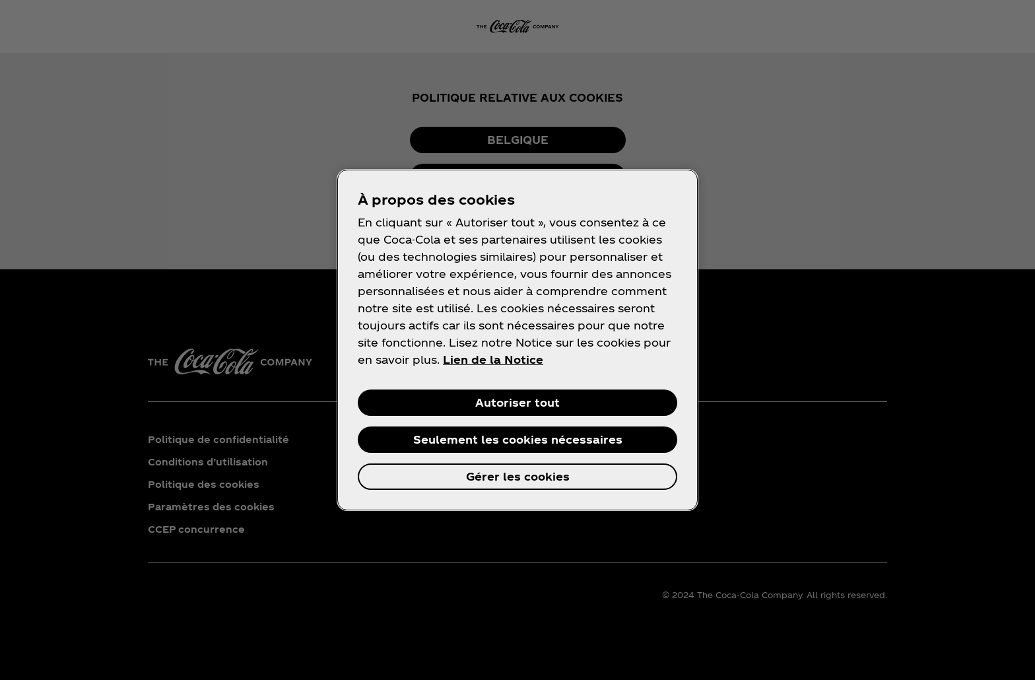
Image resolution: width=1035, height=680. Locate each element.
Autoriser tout (517, 402)
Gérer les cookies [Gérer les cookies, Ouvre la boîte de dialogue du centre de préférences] (518, 476)
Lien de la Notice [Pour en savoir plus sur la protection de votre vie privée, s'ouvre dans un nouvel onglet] (493, 359)
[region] (517, 340)
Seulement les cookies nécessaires (517, 439)
